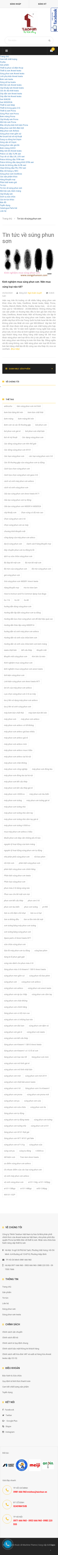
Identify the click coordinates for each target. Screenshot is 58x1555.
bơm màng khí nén (26, 419)
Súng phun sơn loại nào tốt (15, 1057)
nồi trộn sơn (9, 863)
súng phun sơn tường (43, 1119)
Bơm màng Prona (7, 116)
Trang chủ (4, 56)
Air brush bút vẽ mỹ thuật (11, 136)
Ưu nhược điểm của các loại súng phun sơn (23, 1169)
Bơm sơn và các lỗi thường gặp (17, 425)
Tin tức (3, 185)
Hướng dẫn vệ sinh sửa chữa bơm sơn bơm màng (25, 644)
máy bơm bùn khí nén (37, 713)
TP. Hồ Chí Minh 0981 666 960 (16, 1260)
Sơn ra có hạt (36, 913)
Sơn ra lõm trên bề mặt (33, 919)
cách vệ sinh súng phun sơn (16, 487)
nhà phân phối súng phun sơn (17, 857)
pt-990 (45, 907)
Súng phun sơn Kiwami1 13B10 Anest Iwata (22, 1044)
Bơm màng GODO (8, 148)
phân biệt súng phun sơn (29, 863)
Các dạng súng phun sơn (32, 437)
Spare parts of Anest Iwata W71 (17, 938)
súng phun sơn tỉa (38, 1107)
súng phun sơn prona (13, 1094)
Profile (3, 62)
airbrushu (8, 406)
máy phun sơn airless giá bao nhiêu (19, 731)
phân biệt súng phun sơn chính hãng (19, 869)
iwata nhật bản (10, 650)
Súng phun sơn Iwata (11, 1314)
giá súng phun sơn (12, 575)
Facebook (8, 1410)
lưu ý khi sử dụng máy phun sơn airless (21, 700)
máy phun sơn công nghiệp (15, 769)
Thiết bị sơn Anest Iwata (10, 70)
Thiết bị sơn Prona (8, 111)
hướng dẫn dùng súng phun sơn (17, 606)
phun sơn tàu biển (11, 907)
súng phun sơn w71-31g (14, 1144)
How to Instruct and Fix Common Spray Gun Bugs (25, 594)
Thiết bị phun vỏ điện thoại (11, 68)
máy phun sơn (10, 719)
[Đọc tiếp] (15, 349)
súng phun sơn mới (12, 1076)
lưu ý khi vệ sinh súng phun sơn (17, 706)
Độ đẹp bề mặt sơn (12, 562)
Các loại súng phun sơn (14, 456)
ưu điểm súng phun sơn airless (17, 1163)
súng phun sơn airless (31, 982)
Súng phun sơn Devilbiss (11, 174)
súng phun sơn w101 (40, 1126)
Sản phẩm (6, 1292)
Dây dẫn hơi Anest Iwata (10, 96)
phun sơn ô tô (34, 900)
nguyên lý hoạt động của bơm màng (19, 844)
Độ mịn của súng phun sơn (15, 569)
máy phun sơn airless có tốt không (19, 725)
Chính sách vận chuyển (12, 1332)
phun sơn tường (31, 907)
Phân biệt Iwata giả (8, 182)
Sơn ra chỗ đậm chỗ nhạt (15, 913)
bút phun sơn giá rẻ (12, 431)
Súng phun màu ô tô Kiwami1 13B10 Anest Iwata (25, 969)
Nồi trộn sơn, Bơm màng (10, 191)
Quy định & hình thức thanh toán (16, 1381)
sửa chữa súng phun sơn (15, 944)
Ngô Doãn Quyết (35, 293)
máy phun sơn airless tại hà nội (17, 756)
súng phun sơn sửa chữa (15, 1107)
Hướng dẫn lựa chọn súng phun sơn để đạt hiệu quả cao (28, 619)
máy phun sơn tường (13, 800)
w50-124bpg (42, 1188)
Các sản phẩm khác (8, 176)
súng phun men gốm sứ (14, 976)
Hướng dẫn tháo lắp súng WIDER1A (19, 625)
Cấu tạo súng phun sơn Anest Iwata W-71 (21, 494)
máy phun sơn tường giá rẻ (37, 800)
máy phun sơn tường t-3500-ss (17, 825)
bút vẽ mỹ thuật (10, 437)
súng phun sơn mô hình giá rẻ (17, 1063)
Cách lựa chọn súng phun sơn (17, 469)
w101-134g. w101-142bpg (39, 1182)
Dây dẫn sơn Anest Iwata (11, 93)
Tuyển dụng (5, 205)
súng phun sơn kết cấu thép (16, 1038)
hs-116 (7, 600)
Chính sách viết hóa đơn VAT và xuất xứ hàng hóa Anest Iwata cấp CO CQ (26, 1356)
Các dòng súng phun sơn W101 (17, 450)
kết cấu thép (26, 650)
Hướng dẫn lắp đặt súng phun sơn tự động (22, 612)
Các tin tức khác (7, 199)
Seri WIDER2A (6, 102)
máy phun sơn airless (30, 719)
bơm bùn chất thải (35, 412)
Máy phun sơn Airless (9, 131)
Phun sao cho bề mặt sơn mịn (17, 894)
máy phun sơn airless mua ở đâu (18, 750)
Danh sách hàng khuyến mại (39, 544)
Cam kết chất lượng (8, 59)
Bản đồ (3, 202)
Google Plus (9, 1421)
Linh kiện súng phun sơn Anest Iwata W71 (22, 681)
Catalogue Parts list (8, 208)
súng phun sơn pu (11, 1101)
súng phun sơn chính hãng (15, 1007)
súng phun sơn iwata (36, 1032)
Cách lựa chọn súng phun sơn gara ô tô (21, 475)
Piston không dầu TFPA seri (12, 159)
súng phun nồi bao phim (39, 976)
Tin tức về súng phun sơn (11, 188)
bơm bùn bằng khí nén (13, 412)
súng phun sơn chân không (15, 1001)
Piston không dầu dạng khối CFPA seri (17, 162)
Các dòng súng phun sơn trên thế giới (20, 444)
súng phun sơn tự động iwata (16, 1119)
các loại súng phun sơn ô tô (41, 456)
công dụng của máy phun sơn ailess (19, 537)
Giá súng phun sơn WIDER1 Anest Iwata (21, 581)
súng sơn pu (9, 1151)
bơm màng (8, 419)
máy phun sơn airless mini (15, 744)
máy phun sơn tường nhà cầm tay (18, 813)
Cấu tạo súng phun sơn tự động (17, 500)
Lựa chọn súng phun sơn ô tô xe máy (20, 694)
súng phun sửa (35, 1144)
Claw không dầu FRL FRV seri (13, 168)
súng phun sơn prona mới (38, 1094)
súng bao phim (40, 950)
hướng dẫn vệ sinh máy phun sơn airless (21, 631)
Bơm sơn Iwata (6, 79)
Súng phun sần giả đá (9, 145)
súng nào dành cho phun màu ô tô (18, 963)
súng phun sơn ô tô (12, 1088)
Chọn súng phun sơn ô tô (15, 519)
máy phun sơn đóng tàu (42, 769)
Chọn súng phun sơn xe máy (16, 525)
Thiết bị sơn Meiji (7, 105)
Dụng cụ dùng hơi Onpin (10, 139)
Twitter (7, 1415)
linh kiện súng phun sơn (14, 675)
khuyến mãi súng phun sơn (15, 656)
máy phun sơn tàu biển (39, 794)
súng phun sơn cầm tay (42, 994)
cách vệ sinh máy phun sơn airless (19, 481)
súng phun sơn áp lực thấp (15, 994)
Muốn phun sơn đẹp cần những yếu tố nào (22, 838)
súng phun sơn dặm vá (39, 1026)
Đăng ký (42, 4)
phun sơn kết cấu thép (13, 900)
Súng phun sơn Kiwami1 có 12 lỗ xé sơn (21, 1051)
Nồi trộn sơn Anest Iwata (10, 85)
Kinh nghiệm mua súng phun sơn (18, 663)
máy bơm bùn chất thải (14, 713)
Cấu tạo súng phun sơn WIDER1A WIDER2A (22, 506)
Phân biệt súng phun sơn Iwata (17, 875)
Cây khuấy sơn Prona (9, 119)
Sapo (52, 1545)
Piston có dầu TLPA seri (10, 154)
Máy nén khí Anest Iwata (10, 151)
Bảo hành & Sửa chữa (11, 1375)
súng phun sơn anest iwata (39, 988)
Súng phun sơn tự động (14, 1113)
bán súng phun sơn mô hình (29, 406)
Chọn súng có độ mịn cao (32, 512)
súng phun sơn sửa (32, 1101)
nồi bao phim (39, 857)
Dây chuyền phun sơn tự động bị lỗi (19, 550)
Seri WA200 (5, 99)
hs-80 (26, 600)
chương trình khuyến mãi (14, 531)
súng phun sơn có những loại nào (18, 1019)
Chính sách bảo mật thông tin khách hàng (20, 1348)
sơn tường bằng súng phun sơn (17, 932)
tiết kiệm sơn (9, 1157)
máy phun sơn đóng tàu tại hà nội (18, 775)
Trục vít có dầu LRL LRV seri (12, 156)
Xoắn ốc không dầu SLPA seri (13, 165)
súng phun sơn (10, 982)
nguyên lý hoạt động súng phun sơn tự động (23, 850)
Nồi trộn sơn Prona (8, 122)
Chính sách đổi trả (10, 1337)
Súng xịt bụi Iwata (8, 82)
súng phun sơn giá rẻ (13, 1032)
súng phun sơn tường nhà (15, 1126)
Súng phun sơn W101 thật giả (16, 1132)
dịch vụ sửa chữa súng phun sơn (18, 556)
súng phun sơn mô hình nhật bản (18, 1069)
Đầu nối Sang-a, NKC (9, 171)
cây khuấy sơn (10, 512)
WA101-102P (9, 1194)
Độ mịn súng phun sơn (41, 569)
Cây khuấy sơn (6, 194)
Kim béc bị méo (38, 656)
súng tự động (25, 1151)
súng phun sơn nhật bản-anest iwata (19, 1082)
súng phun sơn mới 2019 (36, 1076)
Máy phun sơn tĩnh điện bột (12, 128)
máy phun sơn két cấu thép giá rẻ (18, 788)
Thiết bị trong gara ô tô (10, 108)
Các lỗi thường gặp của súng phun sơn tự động (24, 462)
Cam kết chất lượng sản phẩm (15, 1387)
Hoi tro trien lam (30, 587)
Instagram (8, 1432)
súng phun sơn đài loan (14, 1026)
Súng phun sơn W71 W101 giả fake (19, 1138)
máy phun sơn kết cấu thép (15, 781)
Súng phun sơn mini (40, 1057)
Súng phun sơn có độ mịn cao (17, 1013)
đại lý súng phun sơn (13, 544)
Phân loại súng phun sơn (14, 882)
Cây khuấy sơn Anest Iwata (12, 88)
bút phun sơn (41, 425)
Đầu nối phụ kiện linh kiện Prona (14, 125)
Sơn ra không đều (11, 919)
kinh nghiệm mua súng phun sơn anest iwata (23, 669)
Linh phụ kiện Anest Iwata (11, 76)
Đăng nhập (15, 4)
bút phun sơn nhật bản (35, 431)
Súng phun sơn (9, 1309)
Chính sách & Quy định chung (15, 1343)
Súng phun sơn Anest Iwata (12, 73)
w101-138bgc (10, 1188)
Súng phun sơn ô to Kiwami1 (37, 1088)
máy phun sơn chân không (15, 763)
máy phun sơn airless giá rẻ (16, 738)
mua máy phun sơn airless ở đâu (18, 832)
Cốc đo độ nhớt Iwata (9, 90)
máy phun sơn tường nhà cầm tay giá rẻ (21, 819)
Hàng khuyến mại (7, 179)
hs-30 (17, 600)
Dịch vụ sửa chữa (7, 196)
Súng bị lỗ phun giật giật (14, 957)
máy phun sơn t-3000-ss (14, 794)
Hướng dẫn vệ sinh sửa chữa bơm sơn (20, 637)
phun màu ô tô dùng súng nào (17, 888)
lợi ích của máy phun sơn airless (18, 688)
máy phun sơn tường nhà (15, 807)
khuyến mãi (42, 650)
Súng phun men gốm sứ (10, 134)
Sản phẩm (4, 65)
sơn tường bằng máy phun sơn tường (20, 925)
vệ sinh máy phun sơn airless (16, 1176)
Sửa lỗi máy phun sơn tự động (17, 950)
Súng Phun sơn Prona (9, 113)
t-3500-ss (40, 1151)
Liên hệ (3, 211)
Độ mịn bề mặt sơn (33, 562)
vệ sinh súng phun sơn (14, 1182)
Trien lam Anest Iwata (29, 1157)
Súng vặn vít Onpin (8, 142)
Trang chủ (6, 1287)
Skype (6, 1426)
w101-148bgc (26, 1188)
